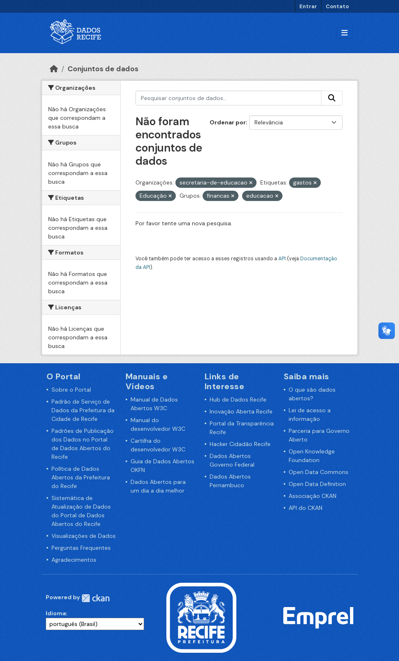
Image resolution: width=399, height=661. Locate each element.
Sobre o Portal (71, 389)
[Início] (54, 68)
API (282, 258)
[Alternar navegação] (344, 33)
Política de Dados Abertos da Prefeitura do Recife (80, 477)
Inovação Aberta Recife (241, 411)
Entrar (308, 6)
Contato (337, 6)
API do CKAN (305, 508)
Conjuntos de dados (103, 68)
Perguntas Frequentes (81, 547)
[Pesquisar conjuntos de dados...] (228, 98)
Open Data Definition (317, 484)
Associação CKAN (312, 496)
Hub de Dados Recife (238, 399)
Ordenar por (228, 122)
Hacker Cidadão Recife (240, 444)
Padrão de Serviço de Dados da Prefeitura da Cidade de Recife (82, 410)
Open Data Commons (318, 472)
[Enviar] (332, 98)
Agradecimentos (73, 559)
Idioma (56, 613)
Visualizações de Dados (83, 536)
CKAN (96, 598)
